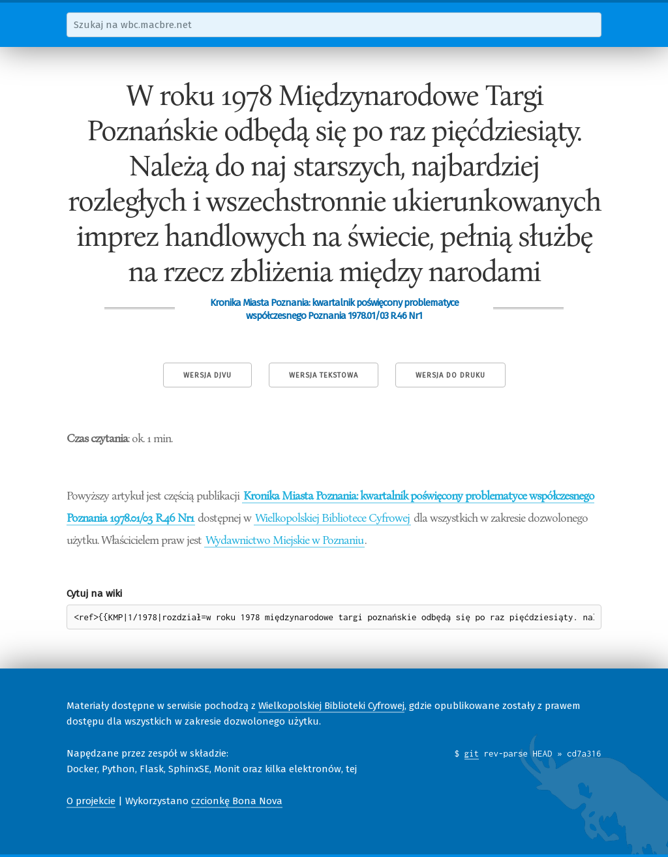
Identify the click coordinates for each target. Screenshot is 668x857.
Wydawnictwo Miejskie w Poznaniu (284, 539)
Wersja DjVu (207, 375)
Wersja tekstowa (323, 375)
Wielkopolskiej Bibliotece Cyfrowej (332, 517)
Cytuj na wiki (94, 593)
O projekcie (91, 801)
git (471, 753)
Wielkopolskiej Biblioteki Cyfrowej (331, 706)
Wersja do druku (450, 375)
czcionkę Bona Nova (236, 801)
